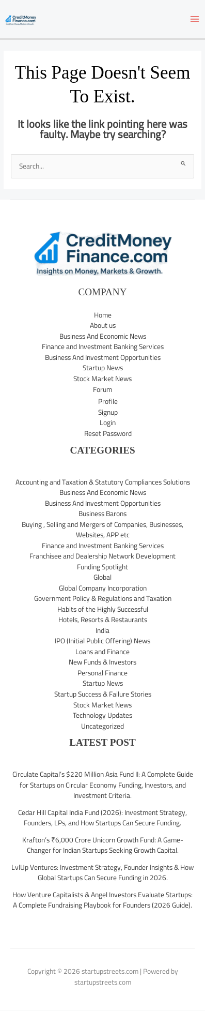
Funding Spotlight (102, 567)
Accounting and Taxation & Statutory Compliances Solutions (102, 482)
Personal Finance (102, 673)
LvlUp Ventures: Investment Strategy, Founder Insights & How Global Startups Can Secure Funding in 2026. (102, 873)
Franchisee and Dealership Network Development (102, 556)
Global (102, 577)
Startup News (103, 367)
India (102, 630)
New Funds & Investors (102, 662)
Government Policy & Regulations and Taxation (102, 598)
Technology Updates (102, 715)
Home (103, 315)
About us (103, 325)
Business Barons (102, 513)
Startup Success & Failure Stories (102, 694)
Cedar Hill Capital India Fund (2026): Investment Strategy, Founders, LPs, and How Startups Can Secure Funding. (102, 818)
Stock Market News (102, 378)
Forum (102, 389)
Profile (108, 401)
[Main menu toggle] (195, 19)
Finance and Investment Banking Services (103, 346)
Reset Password (108, 433)
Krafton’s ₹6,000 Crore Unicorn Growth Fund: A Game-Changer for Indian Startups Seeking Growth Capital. (102, 845)
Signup (108, 412)
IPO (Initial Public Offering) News (102, 640)
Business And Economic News (102, 336)
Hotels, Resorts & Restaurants (102, 619)
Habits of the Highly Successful (102, 609)
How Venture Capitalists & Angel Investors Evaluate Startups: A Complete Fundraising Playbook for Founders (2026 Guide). (102, 900)
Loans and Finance (102, 651)
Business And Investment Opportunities (103, 357)
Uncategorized (102, 726)
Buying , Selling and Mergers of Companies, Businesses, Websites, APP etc (102, 530)
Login (108, 422)
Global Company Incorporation (103, 588)
